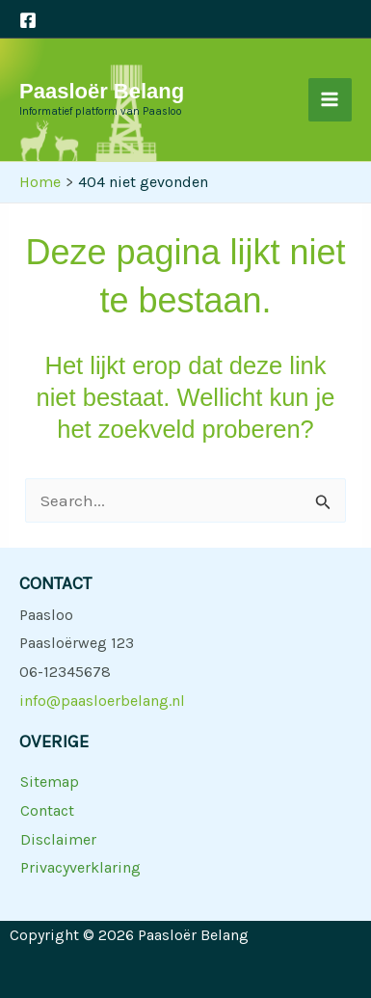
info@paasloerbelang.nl (102, 700)
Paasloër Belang (101, 91)
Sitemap (49, 781)
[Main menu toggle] (330, 100)
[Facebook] (28, 20)
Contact (47, 810)
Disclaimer (58, 839)
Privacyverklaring (80, 867)
